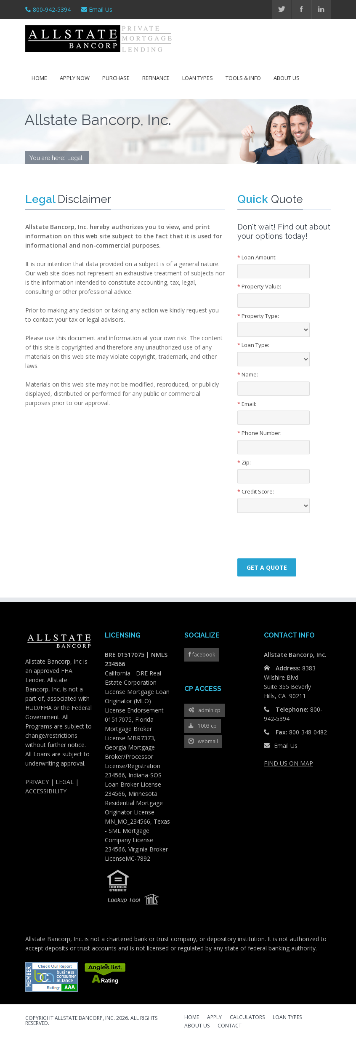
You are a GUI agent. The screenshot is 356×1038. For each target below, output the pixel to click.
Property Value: (259, 286)
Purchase (116, 78)
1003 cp (203, 726)
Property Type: (258, 316)
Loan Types (197, 78)
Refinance (156, 78)
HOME (191, 1018)
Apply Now (75, 78)
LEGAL (65, 782)
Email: (246, 404)
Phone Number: (259, 433)
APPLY (214, 1018)
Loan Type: (253, 345)
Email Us (100, 9)
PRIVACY (37, 782)
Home (39, 78)
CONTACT (230, 1026)
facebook (203, 654)
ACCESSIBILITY (45, 791)
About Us (287, 78)
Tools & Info (243, 78)
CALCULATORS (247, 1018)
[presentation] (286, 529)
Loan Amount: (256, 257)
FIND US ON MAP (288, 763)
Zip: (244, 462)
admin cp (205, 711)
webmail (203, 742)
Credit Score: (255, 491)
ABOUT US (197, 1026)
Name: (247, 374)
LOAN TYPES (287, 1018)
